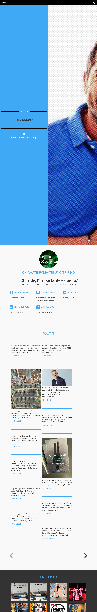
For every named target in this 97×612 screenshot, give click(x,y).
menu (4, 3)
